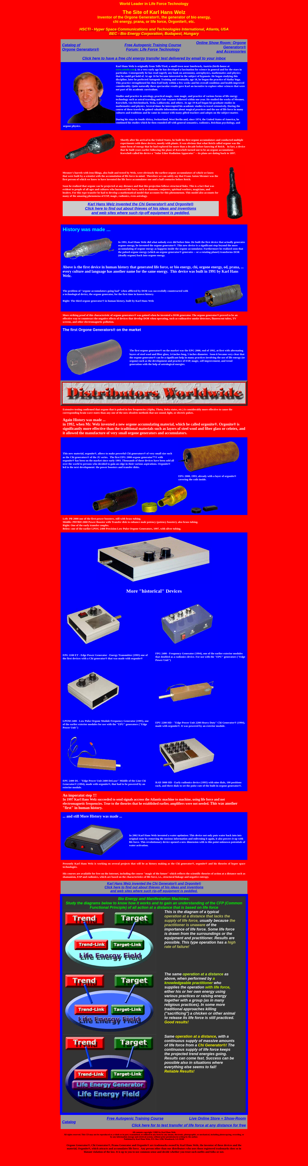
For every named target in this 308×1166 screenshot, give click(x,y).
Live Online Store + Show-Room (217, 1118)
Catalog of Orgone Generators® (80, 47)
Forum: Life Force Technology (153, 49)
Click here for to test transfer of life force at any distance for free (189, 1125)
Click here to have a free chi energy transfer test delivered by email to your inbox (154, 58)
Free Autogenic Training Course (153, 45)
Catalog (69, 1122)
